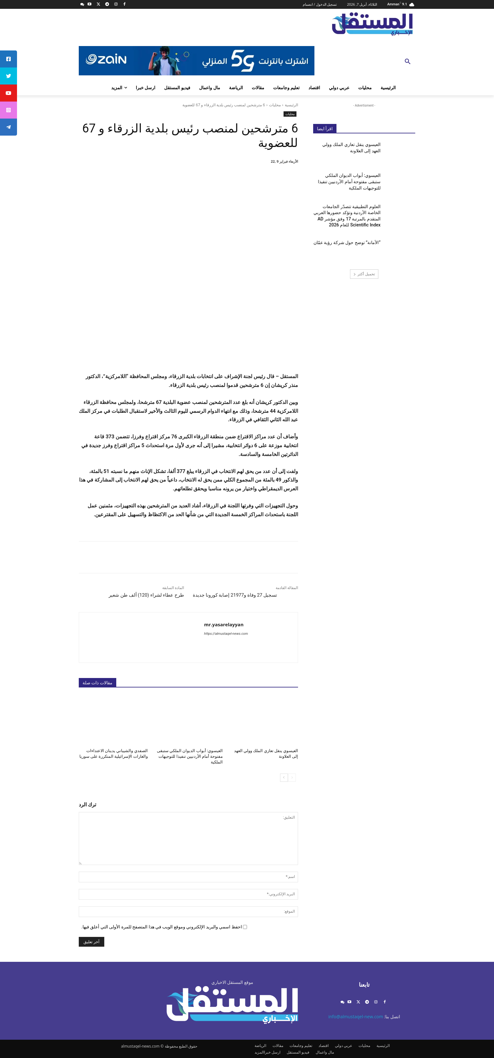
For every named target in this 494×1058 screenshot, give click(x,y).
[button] (407, 61)
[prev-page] (292, 777)
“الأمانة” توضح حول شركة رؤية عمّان (347, 242)
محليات (275, 105)
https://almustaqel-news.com (226, 634)
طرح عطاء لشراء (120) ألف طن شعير (146, 595)
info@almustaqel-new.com (355, 1017)
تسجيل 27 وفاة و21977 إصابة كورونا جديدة (235, 595)
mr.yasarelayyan (224, 624)
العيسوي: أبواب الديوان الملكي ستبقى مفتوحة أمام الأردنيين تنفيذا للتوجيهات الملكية (190, 756)
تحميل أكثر (364, 274)
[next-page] (284, 777)
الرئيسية (291, 105)
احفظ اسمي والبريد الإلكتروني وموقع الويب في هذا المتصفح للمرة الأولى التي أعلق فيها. (161, 926)
